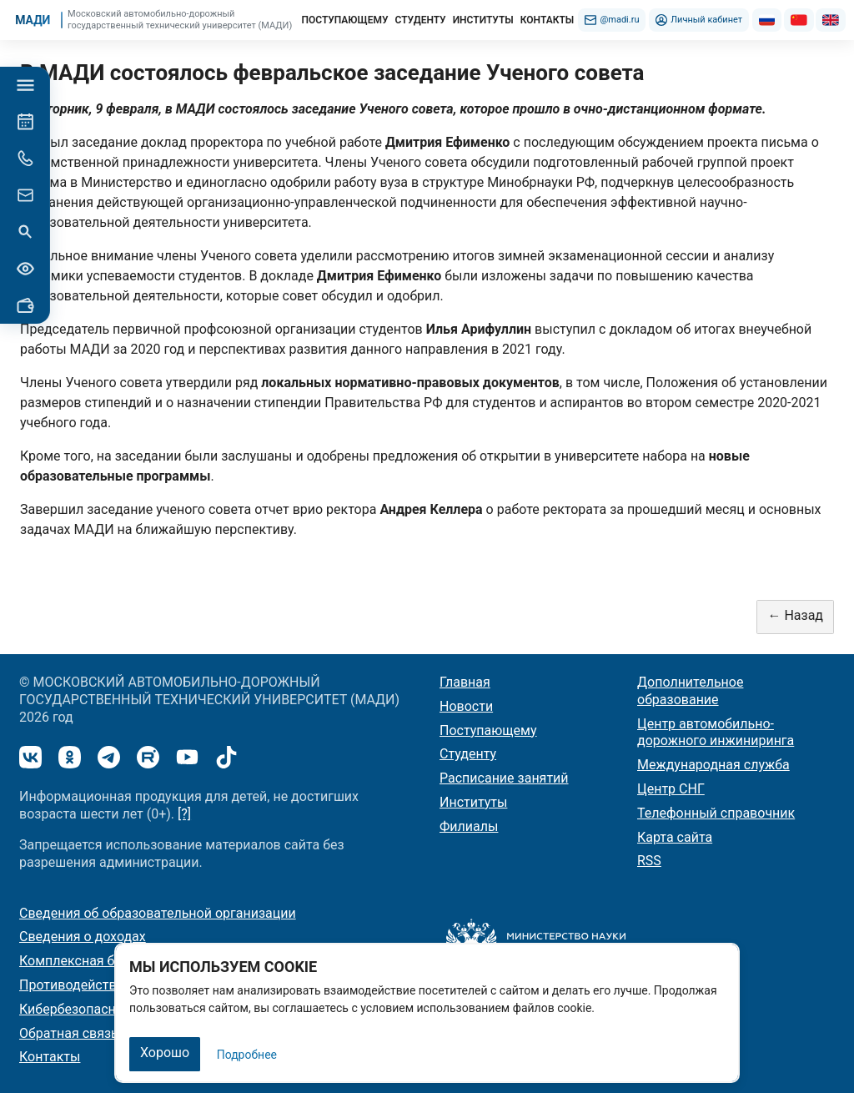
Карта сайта (674, 837)
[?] (184, 814)
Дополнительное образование (690, 691)
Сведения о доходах (82, 936)
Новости (466, 706)
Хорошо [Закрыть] (164, 1052)
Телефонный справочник (716, 813)
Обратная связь (68, 1033)
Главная (465, 682)
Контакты (49, 1057)
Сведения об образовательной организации (157, 913)
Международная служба (713, 765)
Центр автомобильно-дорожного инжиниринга (715, 732)
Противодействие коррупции (110, 985)
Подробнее (247, 1054)
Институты (473, 802)
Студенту (468, 754)
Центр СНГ (671, 789)
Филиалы (469, 826)
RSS (649, 861)
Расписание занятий (504, 778)
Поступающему (488, 730)
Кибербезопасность (81, 1009)
